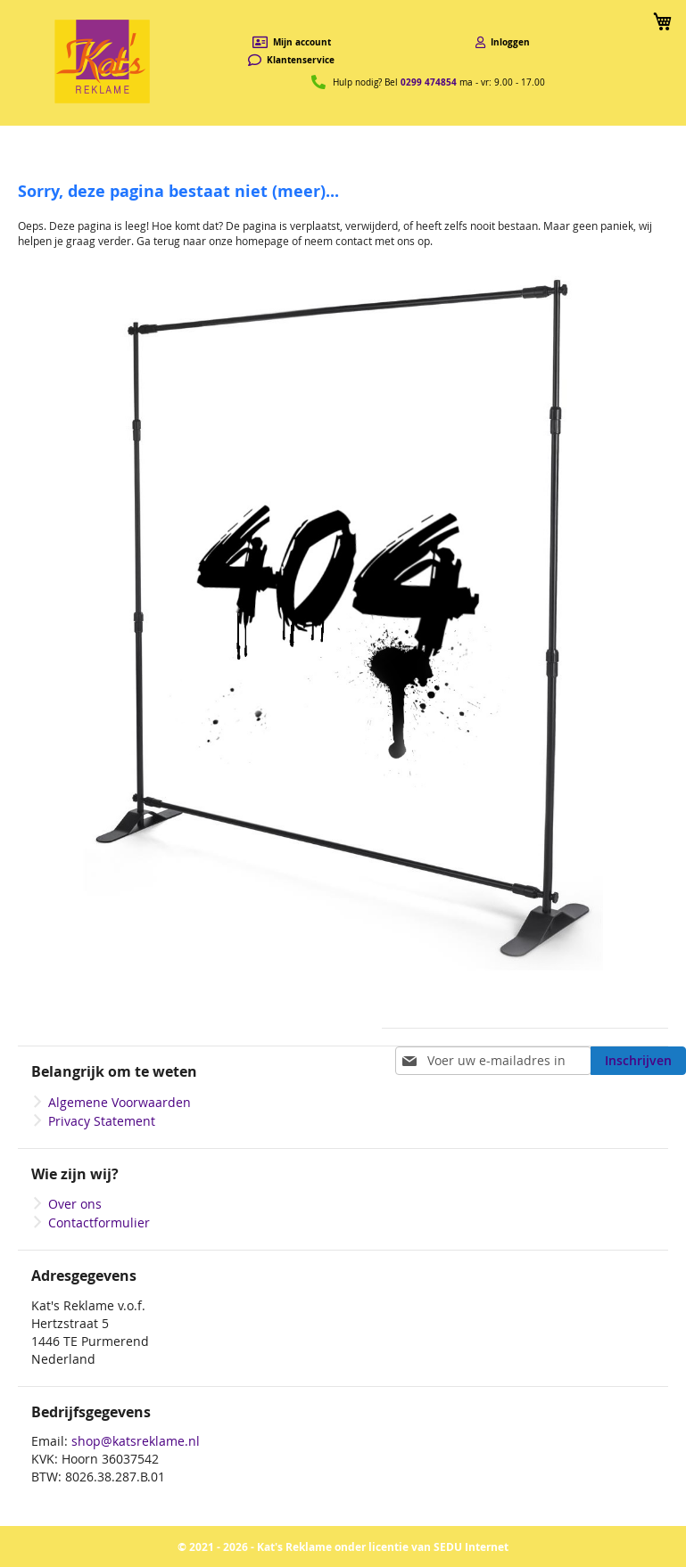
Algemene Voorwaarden (119, 1102)
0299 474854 (429, 82)
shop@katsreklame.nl (135, 1440)
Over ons (75, 1203)
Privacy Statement (101, 1120)
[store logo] (102, 61)
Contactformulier (99, 1222)
